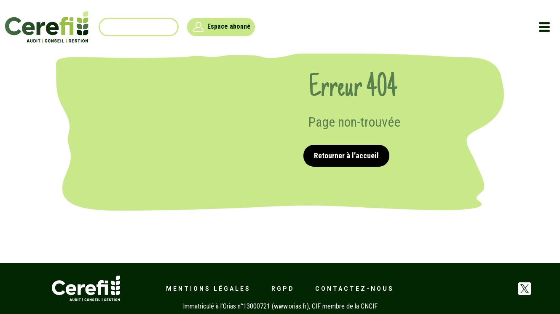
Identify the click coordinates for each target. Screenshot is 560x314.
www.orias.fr (290, 306)
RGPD (283, 288)
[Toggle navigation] (544, 27)
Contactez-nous (354, 288)
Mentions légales (208, 288)
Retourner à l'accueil (346, 155)
